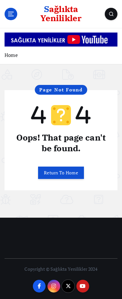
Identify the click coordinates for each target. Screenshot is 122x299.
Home (11, 55)
